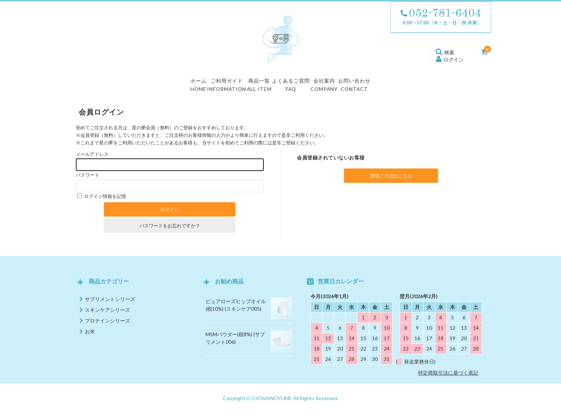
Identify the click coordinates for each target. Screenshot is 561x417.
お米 (90, 336)
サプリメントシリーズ (110, 303)
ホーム (155, 88)
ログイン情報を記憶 (101, 200)
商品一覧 (247, 88)
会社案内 (349, 88)
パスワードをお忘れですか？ (169, 230)
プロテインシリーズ (107, 325)
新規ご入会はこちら (391, 180)
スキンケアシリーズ (107, 314)
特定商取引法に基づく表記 (448, 377)
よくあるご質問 (298, 88)
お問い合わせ (397, 88)
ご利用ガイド (199, 88)
